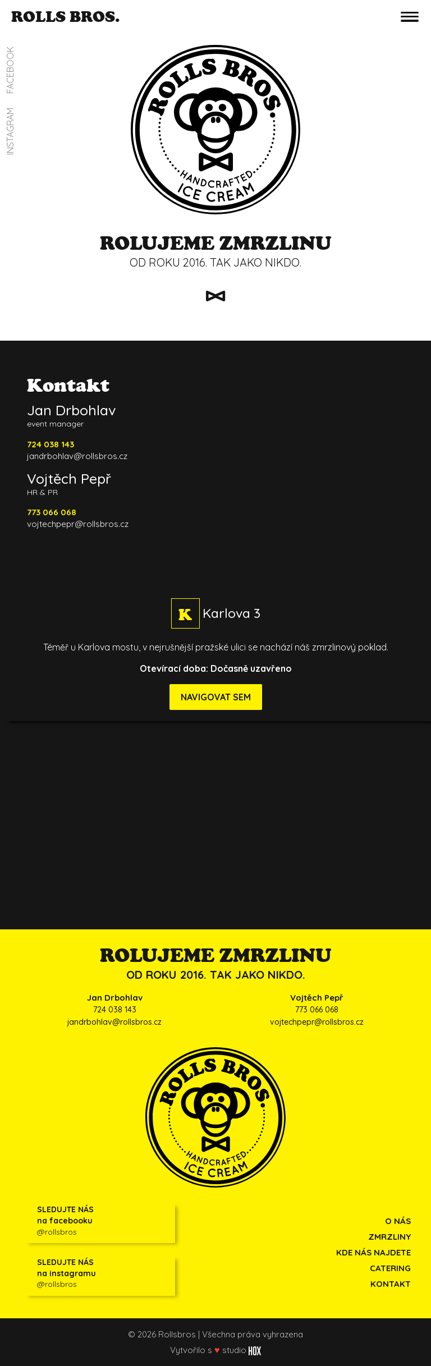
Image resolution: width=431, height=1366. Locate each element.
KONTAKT (390, 1283)
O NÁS (398, 1221)
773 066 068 (316, 1010)
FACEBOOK (10, 70)
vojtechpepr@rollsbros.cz (78, 524)
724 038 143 (114, 1010)
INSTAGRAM (10, 131)
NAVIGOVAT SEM (216, 697)
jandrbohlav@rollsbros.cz (77, 456)
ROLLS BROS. (65, 16)
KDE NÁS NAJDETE (373, 1252)
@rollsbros (103, 1220)
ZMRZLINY (389, 1236)
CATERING (390, 1268)
